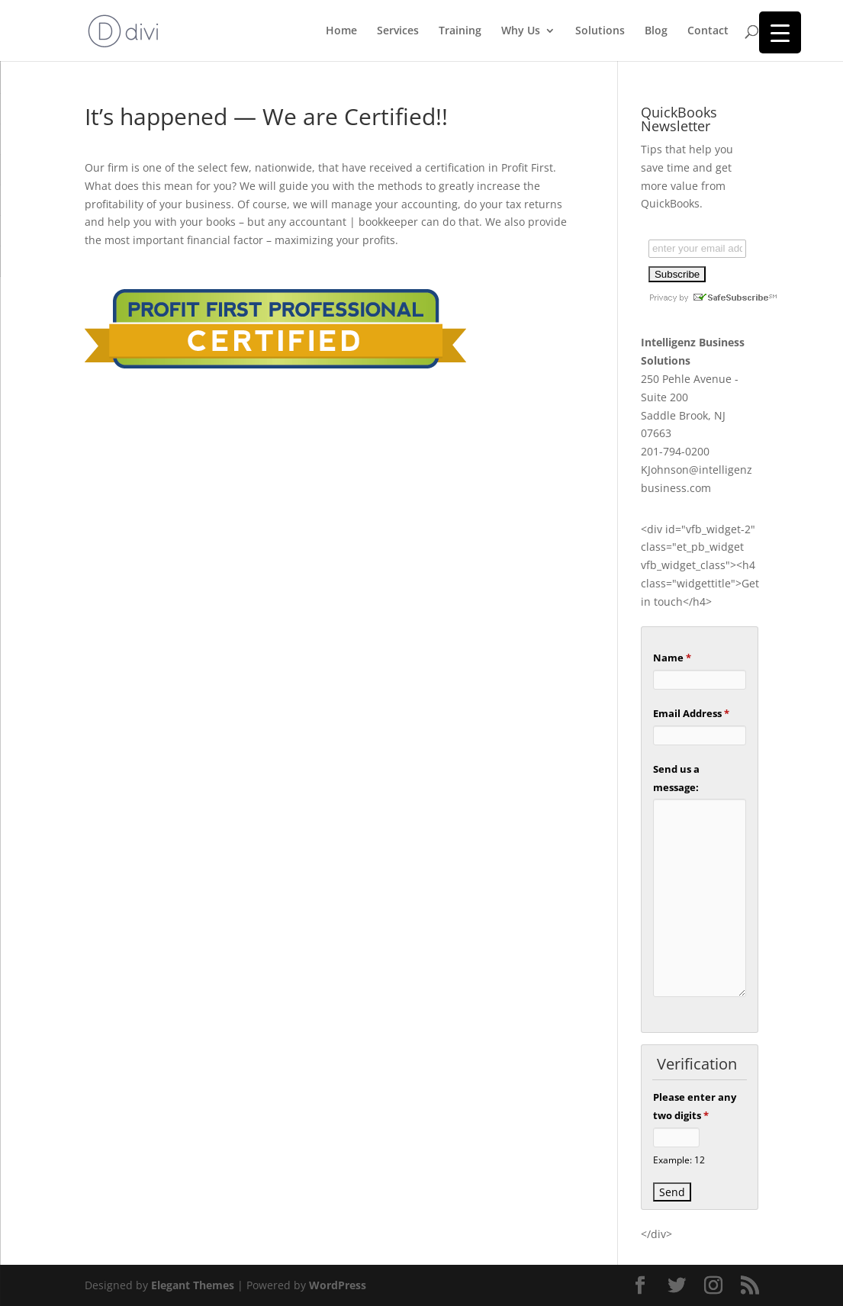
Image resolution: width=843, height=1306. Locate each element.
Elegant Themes (192, 1285)
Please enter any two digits (694, 1106)
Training (460, 31)
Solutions (600, 31)
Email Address (691, 713)
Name (672, 657)
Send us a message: (676, 778)
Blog (656, 31)
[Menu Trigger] (780, 32)
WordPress (337, 1285)
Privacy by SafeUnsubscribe (712, 297)
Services (398, 31)
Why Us (520, 31)
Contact (708, 31)
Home (341, 31)
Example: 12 (679, 1159)
